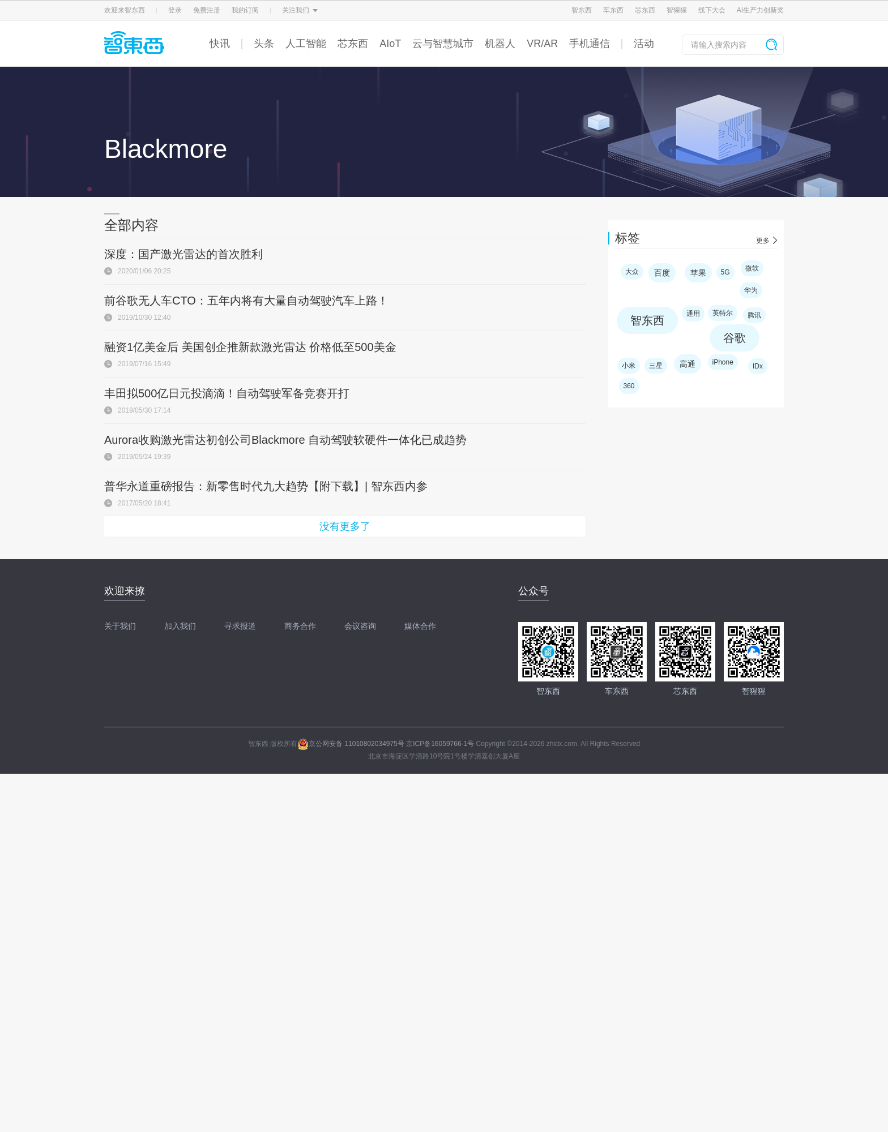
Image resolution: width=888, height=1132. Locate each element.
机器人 (500, 43)
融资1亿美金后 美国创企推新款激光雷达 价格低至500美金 (250, 347)
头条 (264, 43)
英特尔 (722, 313)
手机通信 (589, 43)
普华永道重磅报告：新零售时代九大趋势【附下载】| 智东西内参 (266, 486)
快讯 (220, 43)
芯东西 (645, 10)
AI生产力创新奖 (760, 10)
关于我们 (120, 626)
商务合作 (300, 626)
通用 (693, 314)
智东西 (581, 10)
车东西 (613, 10)
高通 (687, 363)
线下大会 (711, 10)
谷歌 (734, 338)
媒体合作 (420, 626)
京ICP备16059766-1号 (440, 744)
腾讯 (754, 315)
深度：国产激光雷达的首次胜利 (183, 254)
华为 (751, 290)
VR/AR (542, 43)
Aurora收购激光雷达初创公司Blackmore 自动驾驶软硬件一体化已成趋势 (285, 440)
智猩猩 (677, 10)
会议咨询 (360, 626)
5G (725, 272)
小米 (628, 366)
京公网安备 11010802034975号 (350, 744)
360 (629, 386)
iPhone (722, 362)
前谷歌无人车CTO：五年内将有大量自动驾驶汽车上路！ (246, 300)
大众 (632, 272)
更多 (763, 241)
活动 (644, 43)
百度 (662, 272)
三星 (656, 366)
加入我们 (180, 626)
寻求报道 (240, 626)
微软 (752, 268)
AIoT (390, 43)
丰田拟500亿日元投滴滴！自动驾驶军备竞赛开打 (226, 393)
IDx (758, 366)
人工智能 (305, 43)
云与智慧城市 (442, 43)
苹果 (698, 272)
